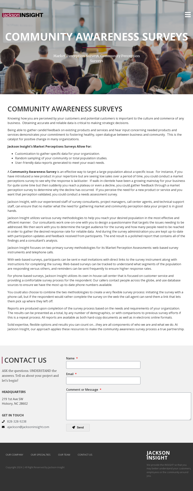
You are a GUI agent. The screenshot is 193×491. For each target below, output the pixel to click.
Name (70, 358)
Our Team (64, 454)
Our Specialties (41, 454)
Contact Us (85, 454)
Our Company (14, 454)
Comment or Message (82, 390)
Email (70, 374)
